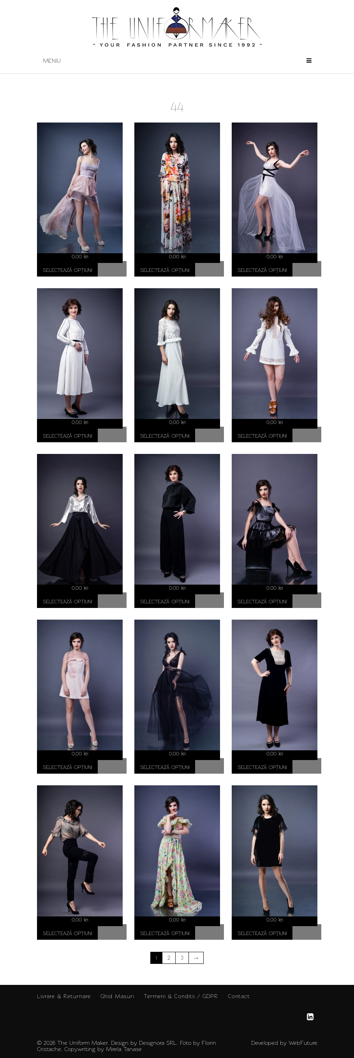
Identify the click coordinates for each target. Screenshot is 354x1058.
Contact (239, 996)
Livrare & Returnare (64, 996)
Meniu (177, 61)
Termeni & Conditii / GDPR (181, 996)
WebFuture (303, 1043)
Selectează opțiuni (67, 270)
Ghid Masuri (117, 996)
